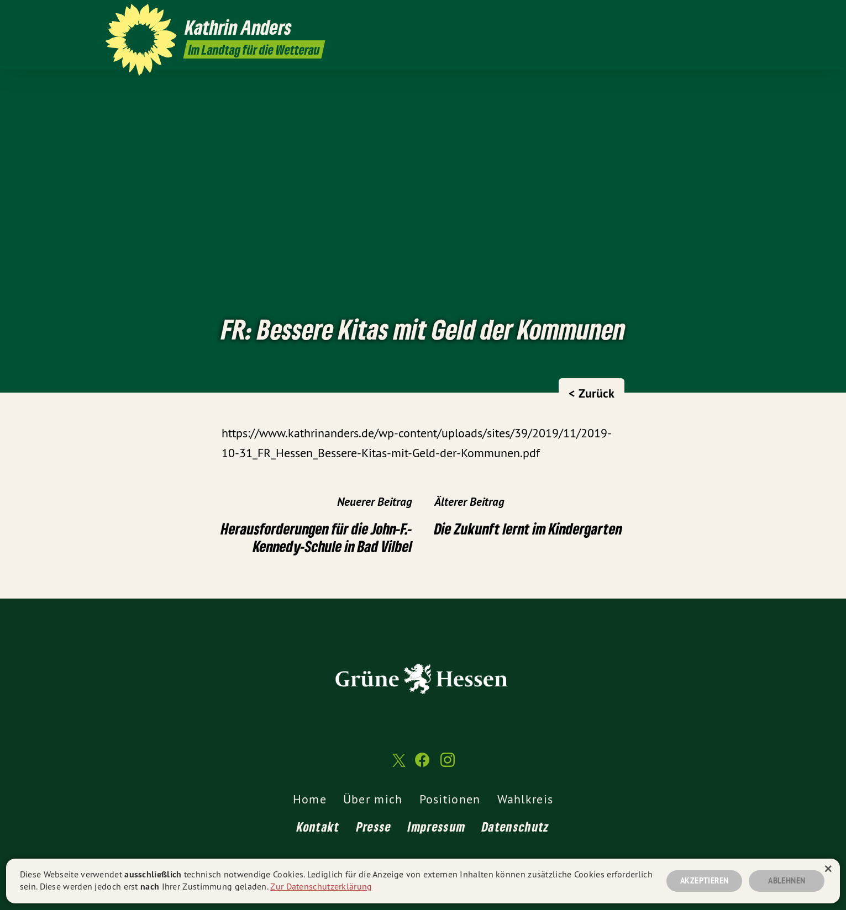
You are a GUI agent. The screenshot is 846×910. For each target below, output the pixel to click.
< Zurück (591, 393)
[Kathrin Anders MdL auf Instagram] (735, 15)
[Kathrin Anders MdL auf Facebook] (719, 15)
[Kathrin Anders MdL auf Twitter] (702, 15)
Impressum (436, 826)
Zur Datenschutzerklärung (321, 886)
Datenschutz (515, 826)
